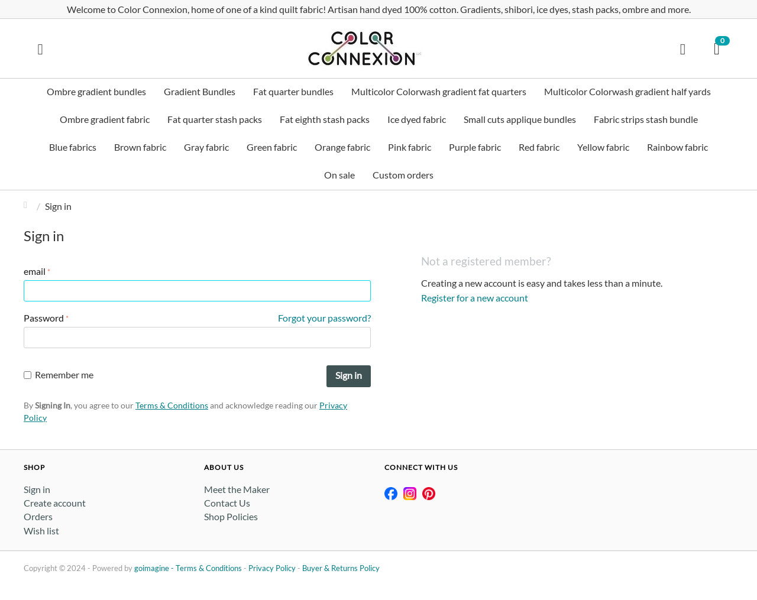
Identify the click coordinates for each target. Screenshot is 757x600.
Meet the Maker (237, 489)
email (35, 271)
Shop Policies (231, 516)
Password (44, 317)
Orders (38, 516)
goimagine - (155, 568)
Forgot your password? (324, 317)
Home (28, 206)
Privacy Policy (272, 568)
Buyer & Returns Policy (341, 568)
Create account (55, 502)
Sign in (348, 375)
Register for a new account (474, 297)
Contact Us (227, 502)
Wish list (41, 530)
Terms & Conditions (171, 405)
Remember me (58, 374)
